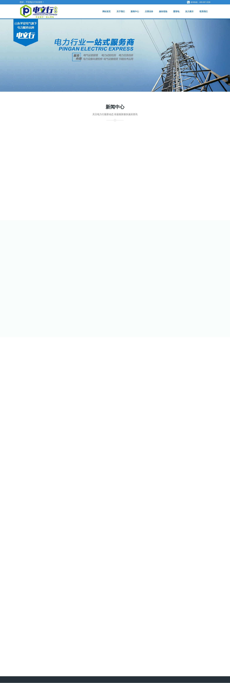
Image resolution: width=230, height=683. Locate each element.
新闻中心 (134, 11)
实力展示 (189, 11)
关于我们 (119, 11)
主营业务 (148, 11)
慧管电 (176, 11)
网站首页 (105, 11)
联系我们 (203, 11)
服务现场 (162, 11)
